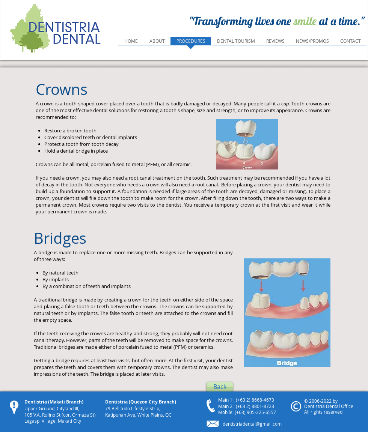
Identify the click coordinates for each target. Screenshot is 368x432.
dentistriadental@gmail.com (252, 424)
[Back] (220, 387)
